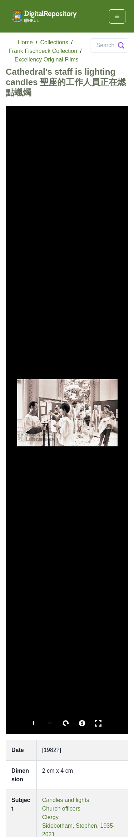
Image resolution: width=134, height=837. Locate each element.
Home (25, 42)
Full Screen (98, 723)
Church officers (61, 809)
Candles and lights (65, 800)
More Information (82, 723)
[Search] (109, 45)
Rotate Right (66, 723)
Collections (54, 42)
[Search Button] (121, 45)
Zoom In (34, 723)
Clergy (50, 817)
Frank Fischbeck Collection (43, 51)
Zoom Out (50, 723)
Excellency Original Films (47, 59)
